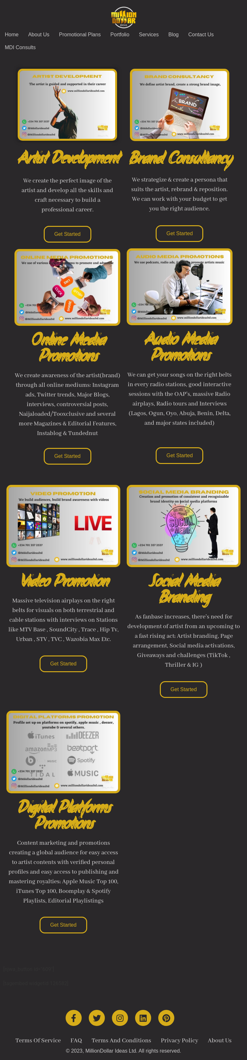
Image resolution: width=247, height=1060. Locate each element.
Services (149, 34)
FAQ (76, 1041)
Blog (173, 34)
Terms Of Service (38, 1041)
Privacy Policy (179, 1041)
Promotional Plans (80, 34)
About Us (39, 34)
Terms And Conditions (121, 1041)
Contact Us (201, 34)
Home (12, 34)
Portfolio (119, 34)
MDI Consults (20, 47)
